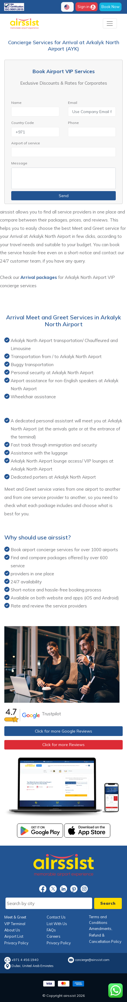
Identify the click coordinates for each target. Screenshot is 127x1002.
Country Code (22, 123)
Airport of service (25, 143)
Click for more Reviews (63, 744)
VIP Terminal (14, 923)
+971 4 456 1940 (25, 960)
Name (16, 102)
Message (19, 163)
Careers (53, 936)
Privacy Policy (16, 943)
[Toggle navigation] (110, 23)
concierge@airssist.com (92, 960)
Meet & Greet (15, 917)
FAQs (51, 930)
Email (72, 102)
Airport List (13, 936)
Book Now (110, 6)
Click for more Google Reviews (63, 731)
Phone (73, 123)
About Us (12, 930)
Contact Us (56, 917)
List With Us (57, 923)
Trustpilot (51, 713)
